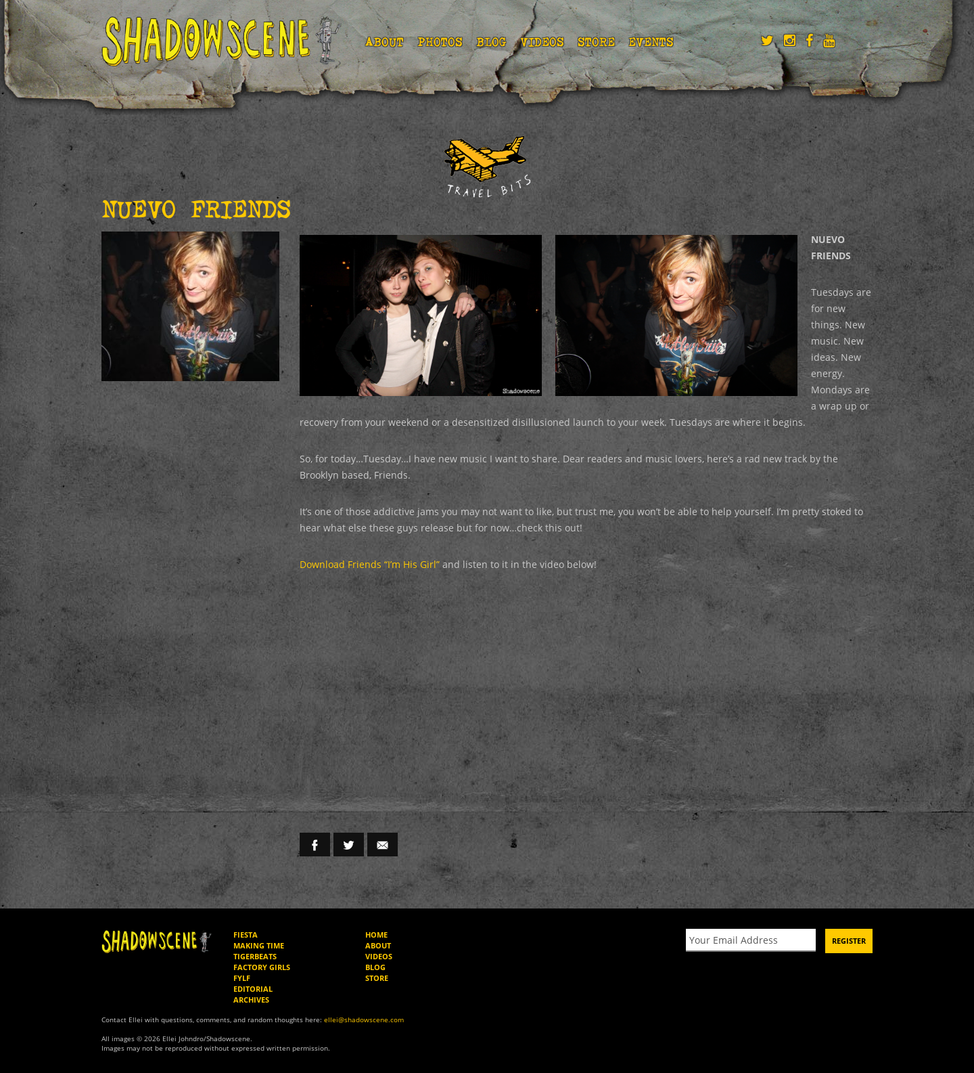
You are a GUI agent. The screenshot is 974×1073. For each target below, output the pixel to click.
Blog (491, 42)
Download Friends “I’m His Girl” (370, 564)
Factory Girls (261, 967)
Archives (251, 999)
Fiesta (245, 934)
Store (596, 42)
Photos (440, 42)
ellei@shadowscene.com (364, 1019)
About (384, 42)
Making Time (258, 945)
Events (651, 42)
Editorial (253, 989)
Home (376, 934)
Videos (542, 42)
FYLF (241, 978)
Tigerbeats (255, 956)
